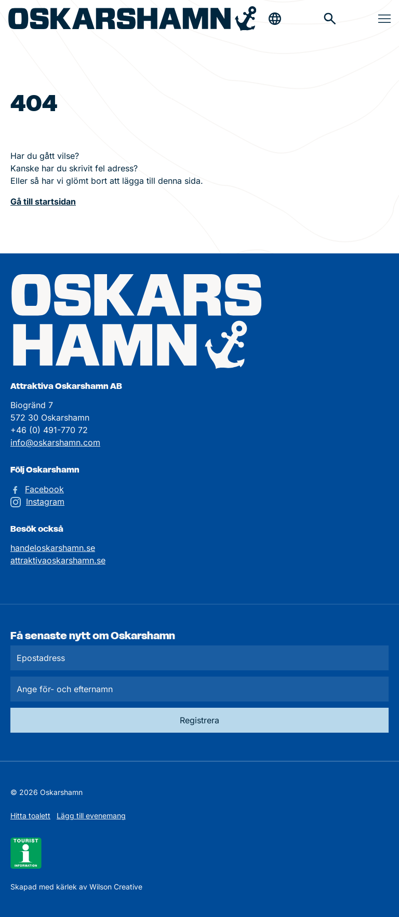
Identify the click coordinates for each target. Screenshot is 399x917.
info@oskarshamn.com (55, 442)
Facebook (44, 489)
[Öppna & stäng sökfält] (275, 18)
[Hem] (132, 18)
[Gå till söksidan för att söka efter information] (330, 18)
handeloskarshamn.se (52, 548)
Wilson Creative (115, 886)
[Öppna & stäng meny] (384, 18)
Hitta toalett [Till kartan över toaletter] (30, 815)
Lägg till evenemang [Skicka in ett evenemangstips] (91, 815)
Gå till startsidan (43, 201)
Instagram (45, 501)
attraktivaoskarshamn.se (57, 560)
